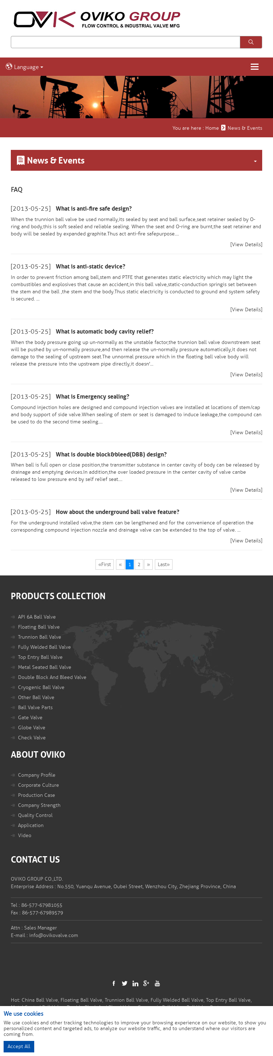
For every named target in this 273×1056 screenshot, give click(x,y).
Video (24, 835)
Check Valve (32, 738)
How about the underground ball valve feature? (117, 512)
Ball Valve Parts (35, 707)
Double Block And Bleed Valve (52, 677)
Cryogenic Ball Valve (41, 687)
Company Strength (39, 805)
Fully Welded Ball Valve (44, 647)
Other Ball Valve (36, 697)
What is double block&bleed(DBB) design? (111, 454)
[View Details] (246, 245)
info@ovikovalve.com (53, 935)
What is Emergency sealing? (92, 397)
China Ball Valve (40, 1000)
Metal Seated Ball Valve (44, 667)
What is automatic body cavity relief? (105, 332)
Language (24, 67)
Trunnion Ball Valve (39, 637)
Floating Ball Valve (39, 627)
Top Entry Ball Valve (40, 657)
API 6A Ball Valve (37, 617)
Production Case (36, 795)
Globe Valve (31, 728)
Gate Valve (30, 718)
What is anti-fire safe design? (94, 209)
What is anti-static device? (90, 266)
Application (31, 825)
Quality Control (35, 815)
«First (104, 564)
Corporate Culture (38, 785)
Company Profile (36, 775)
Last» (164, 564)
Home (212, 128)
